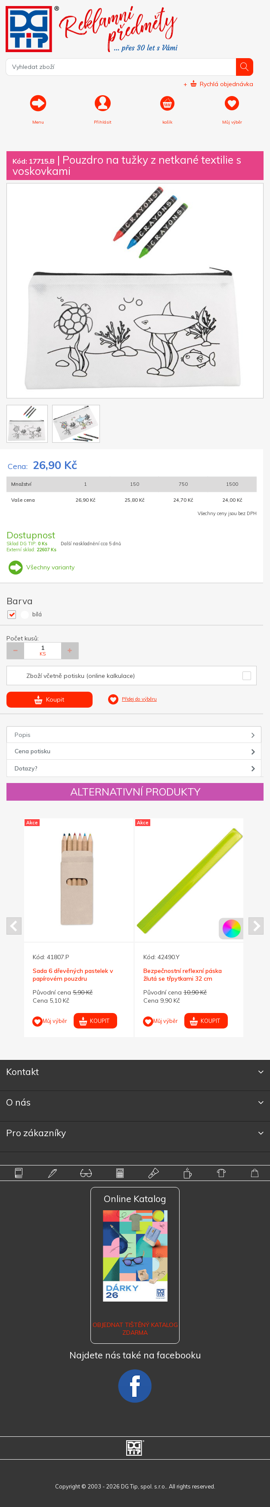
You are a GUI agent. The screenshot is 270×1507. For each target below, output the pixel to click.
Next (256, 926)
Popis (23, 735)
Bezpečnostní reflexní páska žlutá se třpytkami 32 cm (182, 974)
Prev (14, 926)
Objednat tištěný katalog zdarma (135, 1328)
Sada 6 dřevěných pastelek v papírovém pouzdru (73, 974)
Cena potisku (32, 751)
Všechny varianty (40, 567)
